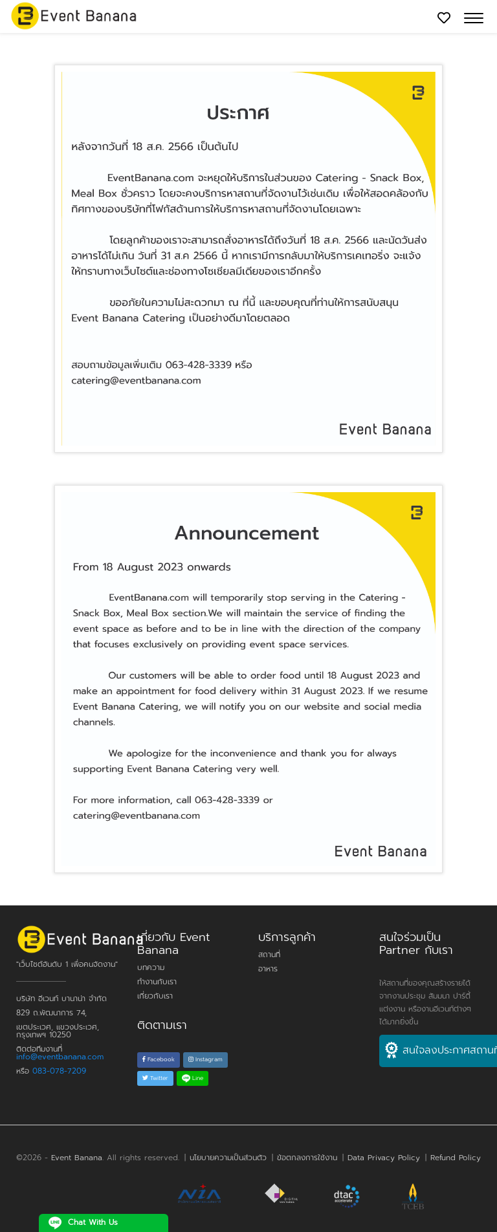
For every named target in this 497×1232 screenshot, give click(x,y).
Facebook (158, 1059)
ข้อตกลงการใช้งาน (307, 1157)
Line (192, 1078)
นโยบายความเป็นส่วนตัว (228, 1157)
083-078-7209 (59, 1071)
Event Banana (76, 1157)
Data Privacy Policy (384, 1157)
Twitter (155, 1078)
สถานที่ (269, 954)
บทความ (150, 967)
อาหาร (268, 969)
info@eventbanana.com (60, 1057)
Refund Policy (455, 1157)
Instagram (205, 1059)
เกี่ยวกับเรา (155, 996)
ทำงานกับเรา (157, 982)
